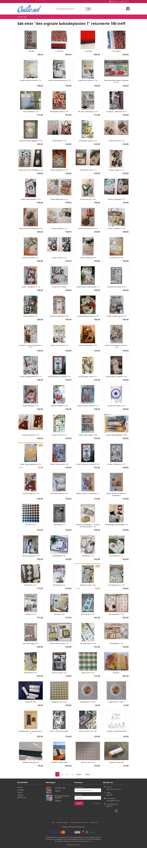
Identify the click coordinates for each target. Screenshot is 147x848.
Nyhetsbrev (94, 822)
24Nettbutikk (77, 845)
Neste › (79, 774)
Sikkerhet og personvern (79, 822)
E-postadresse (79, 787)
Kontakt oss (21, 797)
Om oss (20, 792)
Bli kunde (20, 790)
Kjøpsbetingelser (63, 822)
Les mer (90, 841)
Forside (19, 17)
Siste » (88, 774)
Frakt (53, 822)
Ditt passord (78, 795)
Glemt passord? (96, 803)
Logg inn (20, 795)
